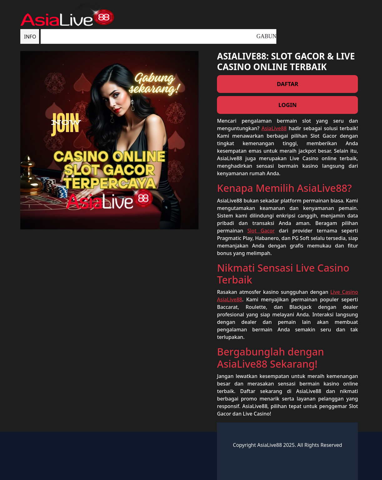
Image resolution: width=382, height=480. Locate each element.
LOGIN (287, 105)
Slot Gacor (260, 230)
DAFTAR (287, 84)
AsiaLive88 (274, 128)
